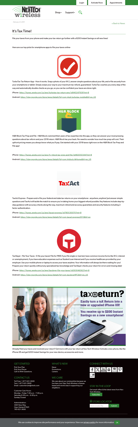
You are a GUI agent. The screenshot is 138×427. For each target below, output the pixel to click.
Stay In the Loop (100, 386)
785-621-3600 (20, 409)
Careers (55, 371)
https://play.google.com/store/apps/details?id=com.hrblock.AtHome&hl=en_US (56, 159)
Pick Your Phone (20, 369)
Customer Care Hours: (22, 390)
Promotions (56, 369)
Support (70, 12)
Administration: (20, 402)
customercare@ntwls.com (29, 385)
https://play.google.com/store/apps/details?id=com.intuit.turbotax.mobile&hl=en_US (58, 97)
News (54, 367)
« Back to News (118, 23)
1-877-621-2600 (28, 381)
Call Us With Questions (23, 371)
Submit (114, 406)
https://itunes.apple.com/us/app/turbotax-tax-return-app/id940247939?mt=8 (54, 92)
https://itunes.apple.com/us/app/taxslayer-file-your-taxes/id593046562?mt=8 (54, 270)
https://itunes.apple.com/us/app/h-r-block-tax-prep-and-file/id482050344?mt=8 (55, 154)
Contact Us (22, 377)
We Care (57, 377)
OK (117, 422)
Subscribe (96, 394)
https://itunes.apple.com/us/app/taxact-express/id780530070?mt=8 (50, 212)
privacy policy (90, 422)
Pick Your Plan (19, 367)
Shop (58, 12)
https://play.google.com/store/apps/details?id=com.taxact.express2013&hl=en (55, 217)
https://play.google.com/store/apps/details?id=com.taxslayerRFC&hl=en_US (54, 274)
